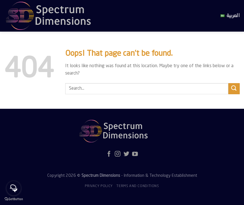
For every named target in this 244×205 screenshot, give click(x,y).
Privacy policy (99, 186)
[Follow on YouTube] (135, 154)
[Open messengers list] (14, 188)
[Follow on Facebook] (109, 154)
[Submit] (234, 88)
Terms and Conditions (137, 186)
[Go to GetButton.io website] (14, 199)
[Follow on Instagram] (117, 154)
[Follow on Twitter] (126, 154)
